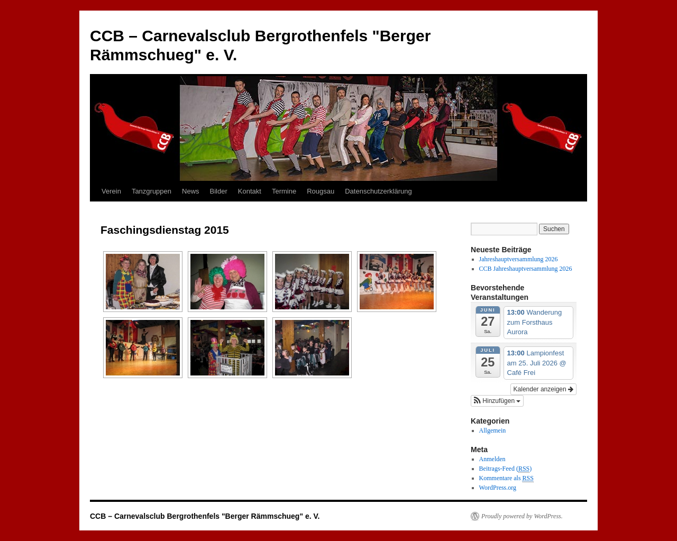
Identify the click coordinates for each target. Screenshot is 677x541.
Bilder (218, 191)
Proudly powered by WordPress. (522, 516)
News (190, 191)
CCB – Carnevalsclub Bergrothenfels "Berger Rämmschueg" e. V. (204, 516)
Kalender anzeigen (543, 389)
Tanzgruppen (151, 191)
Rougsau (320, 191)
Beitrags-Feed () (505, 469)
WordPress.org (497, 487)
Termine (284, 191)
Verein (111, 191)
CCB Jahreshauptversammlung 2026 (525, 268)
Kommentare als (506, 478)
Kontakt (249, 191)
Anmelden (492, 459)
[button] (497, 401)
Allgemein (492, 430)
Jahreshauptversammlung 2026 (518, 259)
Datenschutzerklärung (378, 191)
